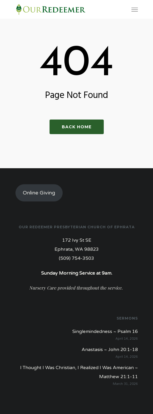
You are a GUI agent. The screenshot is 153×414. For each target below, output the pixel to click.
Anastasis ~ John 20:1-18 (110, 349)
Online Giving (39, 193)
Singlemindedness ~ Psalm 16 (105, 331)
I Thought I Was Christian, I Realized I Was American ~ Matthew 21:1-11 (79, 372)
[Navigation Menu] (134, 9)
